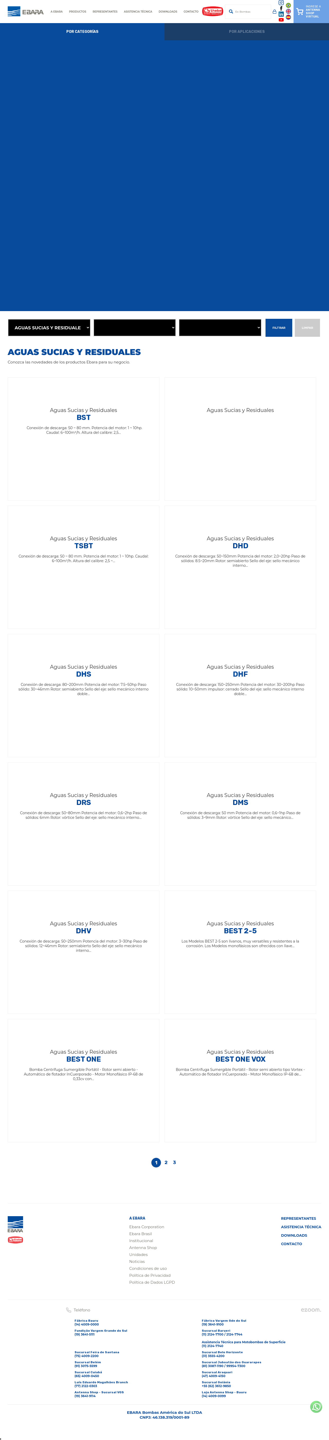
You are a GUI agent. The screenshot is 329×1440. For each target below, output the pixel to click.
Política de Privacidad (150, 1275)
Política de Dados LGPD (152, 1282)
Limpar (307, 328)
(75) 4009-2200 (87, 1356)
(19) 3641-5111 (85, 1334)
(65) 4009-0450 (87, 1376)
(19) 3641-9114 (85, 1396)
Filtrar (278, 328)
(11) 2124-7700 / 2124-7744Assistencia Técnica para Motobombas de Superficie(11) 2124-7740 (244, 1340)
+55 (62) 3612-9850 (216, 1386)
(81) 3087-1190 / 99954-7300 (223, 1366)
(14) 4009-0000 (87, 1324)
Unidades (138, 1254)
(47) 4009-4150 (213, 1376)
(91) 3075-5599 (86, 1366)
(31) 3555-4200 (213, 1356)
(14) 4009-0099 (214, 1396)
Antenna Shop (143, 1247)
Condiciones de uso (148, 1268)
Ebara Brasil (140, 1233)
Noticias (137, 1261)
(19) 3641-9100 (213, 1324)
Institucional (141, 1240)
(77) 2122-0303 (86, 1386)
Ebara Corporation (146, 1226)
